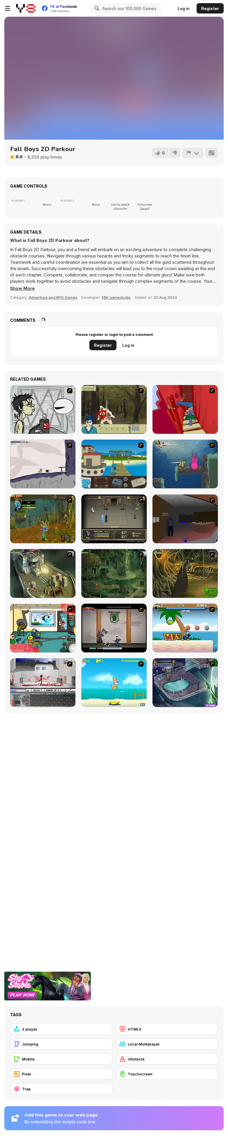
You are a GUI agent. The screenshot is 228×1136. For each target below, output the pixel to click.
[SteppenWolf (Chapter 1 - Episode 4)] (185, 573)
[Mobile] (61, 1059)
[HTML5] (167, 1029)
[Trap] (61, 1089)
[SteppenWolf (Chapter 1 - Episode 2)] (114, 573)
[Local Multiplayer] (167, 1044)
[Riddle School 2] (43, 628)
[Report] (192, 153)
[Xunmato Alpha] (114, 628)
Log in (184, 8)
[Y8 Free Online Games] (25, 8)
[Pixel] (61, 1074)
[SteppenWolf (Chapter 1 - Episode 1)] (43, 573)
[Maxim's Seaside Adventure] (114, 682)
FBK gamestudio (116, 297)
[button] (22, 288)
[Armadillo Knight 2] (185, 464)
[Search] (96, 8)
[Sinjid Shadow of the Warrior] (114, 518)
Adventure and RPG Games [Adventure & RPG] (53, 297)
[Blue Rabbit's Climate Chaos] (114, 464)
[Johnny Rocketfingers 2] (43, 409)
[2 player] (61, 1029)
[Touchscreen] (167, 1074)
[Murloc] (43, 518)
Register (210, 8)
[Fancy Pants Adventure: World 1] (43, 464)
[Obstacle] (167, 1059)
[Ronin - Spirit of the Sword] (114, 409)
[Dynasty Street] (43, 682)
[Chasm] (185, 409)
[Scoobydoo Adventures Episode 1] (185, 682)
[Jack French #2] (185, 518)
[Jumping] (61, 1044)
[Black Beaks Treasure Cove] (185, 628)
